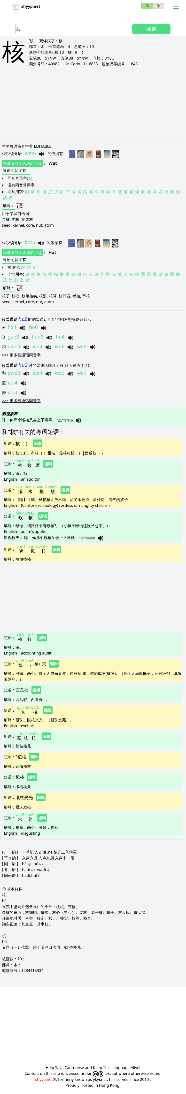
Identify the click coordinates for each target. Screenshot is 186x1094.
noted (155, 1073)
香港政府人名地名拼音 (22, 163)
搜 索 (151, 29)
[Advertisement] (93, 103)
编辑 (37, 443)
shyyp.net (44, 1079)
